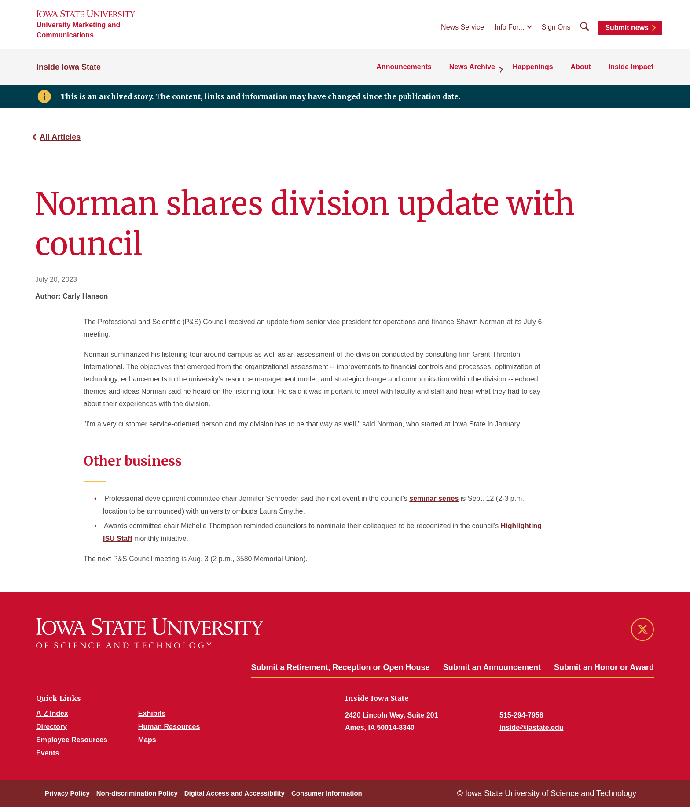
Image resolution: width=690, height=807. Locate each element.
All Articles (60, 137)
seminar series (434, 498)
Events (47, 753)
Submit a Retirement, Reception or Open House (340, 667)
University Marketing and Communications (78, 30)
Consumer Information (326, 793)
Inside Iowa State (69, 67)
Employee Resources (71, 740)
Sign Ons (556, 27)
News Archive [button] (472, 66)
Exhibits (151, 713)
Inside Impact (631, 66)
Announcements (403, 66)
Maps (147, 740)
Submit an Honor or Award (604, 667)
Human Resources (169, 726)
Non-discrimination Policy (137, 793)
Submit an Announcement (492, 667)
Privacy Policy (67, 793)
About (581, 66)
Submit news (627, 27)
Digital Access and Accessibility (234, 793)
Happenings (533, 66)
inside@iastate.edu (531, 727)
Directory (51, 726)
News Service (462, 27)
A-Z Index (52, 713)
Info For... (510, 27)
